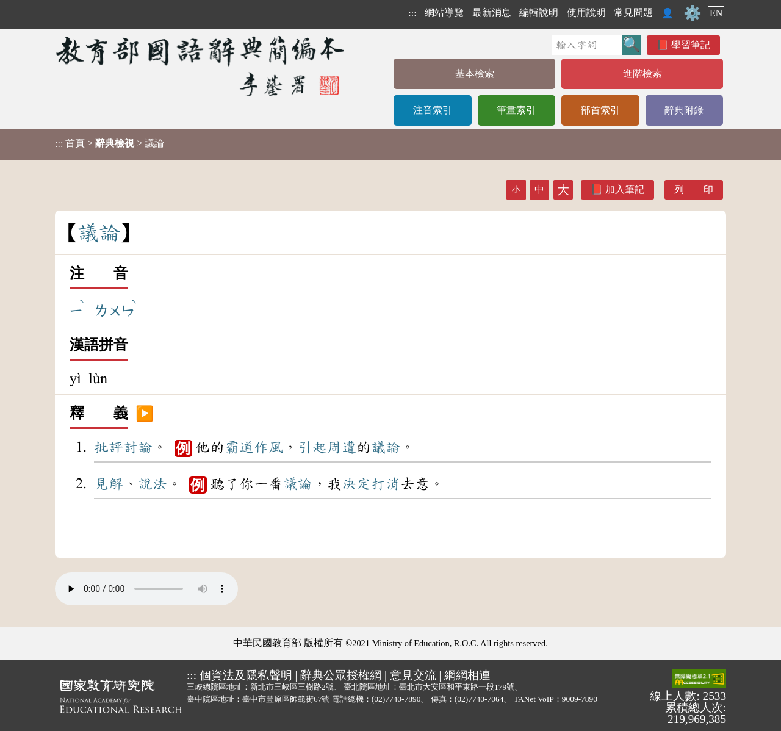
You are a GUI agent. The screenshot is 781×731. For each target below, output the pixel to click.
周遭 (341, 447)
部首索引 (600, 110)
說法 (152, 484)
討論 (138, 447)
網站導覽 (444, 12)
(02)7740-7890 (396, 699)
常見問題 (633, 12)
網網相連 (467, 675)
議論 (385, 447)
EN (716, 13)
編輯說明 (538, 12)
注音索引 (432, 110)
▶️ (144, 413)
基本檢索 (474, 73)
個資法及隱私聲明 (246, 675)
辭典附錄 (684, 110)
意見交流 (413, 675)
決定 (356, 484)
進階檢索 (642, 73)
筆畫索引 (516, 110)
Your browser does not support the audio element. (146, 588)
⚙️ (692, 13)
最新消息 (491, 12)
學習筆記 (690, 45)
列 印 (693, 189)
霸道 (239, 447)
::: (412, 13)
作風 (268, 447)
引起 (312, 447)
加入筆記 (624, 189)
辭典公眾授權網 (340, 675)
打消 (385, 484)
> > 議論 (109, 143)
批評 (108, 447)
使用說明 (586, 12)
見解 (108, 484)
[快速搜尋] (587, 45)
